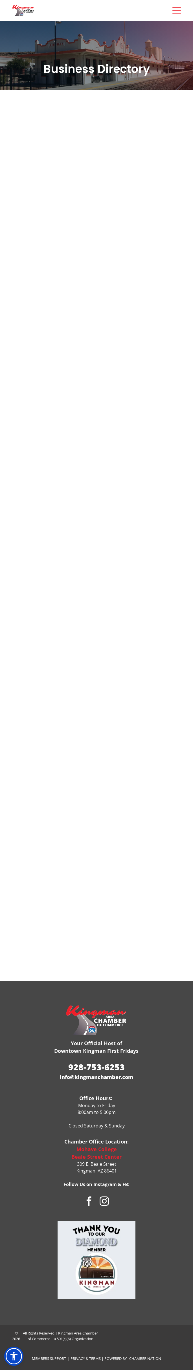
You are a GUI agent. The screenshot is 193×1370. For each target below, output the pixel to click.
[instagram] (104, 1202)
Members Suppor (48, 1358)
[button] (14, 1356)
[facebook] (89, 1202)
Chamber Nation (145, 1358)
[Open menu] (176, 10)
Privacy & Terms (86, 1358)
